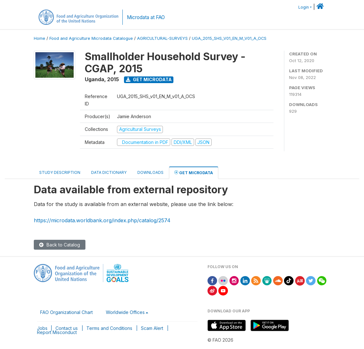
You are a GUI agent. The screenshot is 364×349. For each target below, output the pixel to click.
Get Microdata (149, 79)
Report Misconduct (57, 332)
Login (303, 7)
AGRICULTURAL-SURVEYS (162, 38)
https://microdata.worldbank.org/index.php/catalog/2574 (102, 220)
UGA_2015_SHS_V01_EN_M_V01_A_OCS (229, 38)
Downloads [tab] (150, 172)
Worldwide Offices (125, 312)
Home (39, 38)
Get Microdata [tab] (193, 172)
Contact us (66, 328)
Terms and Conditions (109, 328)
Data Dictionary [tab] (109, 172)
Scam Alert (152, 328)
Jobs (42, 328)
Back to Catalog (59, 244)
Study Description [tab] (59, 172)
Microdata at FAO (146, 17)
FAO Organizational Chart (66, 312)
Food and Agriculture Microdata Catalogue (91, 38)
